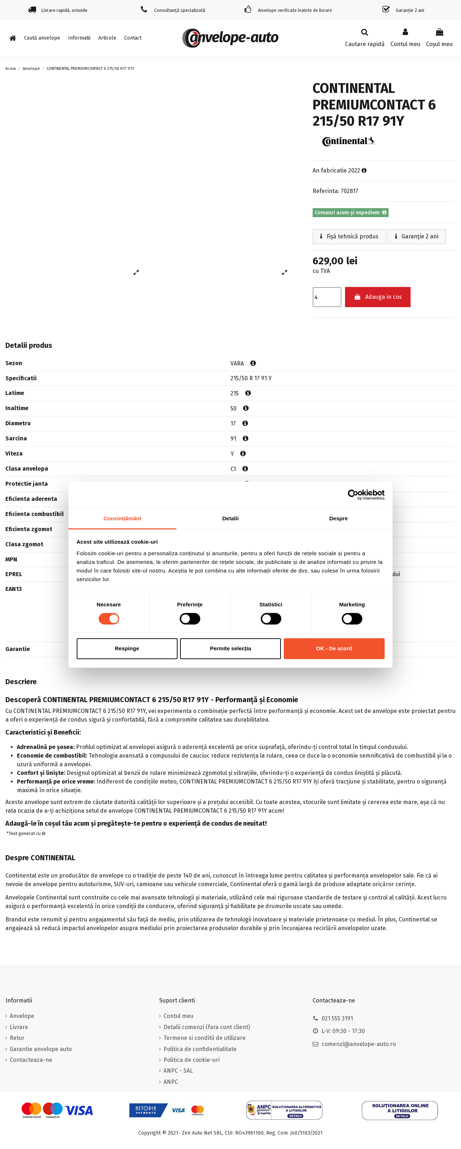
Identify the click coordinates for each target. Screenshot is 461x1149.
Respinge (127, 649)
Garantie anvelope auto (41, 1049)
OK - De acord (334, 649)
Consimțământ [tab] (122, 518)
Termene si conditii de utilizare (205, 1037)
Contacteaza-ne (31, 1059)
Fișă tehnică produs (349, 236)
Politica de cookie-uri (192, 1059)
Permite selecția (230, 649)
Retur (17, 1037)
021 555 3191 (337, 1018)
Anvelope (22, 1016)
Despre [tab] (338, 518)
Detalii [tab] (230, 518)
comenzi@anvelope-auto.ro (359, 1044)
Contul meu (178, 1016)
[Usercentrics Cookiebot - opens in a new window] (353, 494)
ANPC (171, 1081)
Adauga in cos (378, 296)
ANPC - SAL (178, 1070)
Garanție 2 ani (416, 236)
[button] (79, 38)
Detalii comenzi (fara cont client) (207, 1027)
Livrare (19, 1027)
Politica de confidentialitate (200, 1049)
